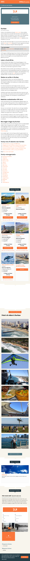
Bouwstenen (5, 170)
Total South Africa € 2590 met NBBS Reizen (11, 143)
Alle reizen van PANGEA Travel (22, 250)
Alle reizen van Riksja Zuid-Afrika (8, 250)
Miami (5, 43)
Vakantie (4, 162)
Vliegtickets (5, 158)
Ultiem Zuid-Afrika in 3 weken (8, 264)
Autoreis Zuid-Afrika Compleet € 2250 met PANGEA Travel (14, 148)
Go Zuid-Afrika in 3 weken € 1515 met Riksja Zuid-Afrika (13, 146)
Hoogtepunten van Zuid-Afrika (21, 205)
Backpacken (5, 179)
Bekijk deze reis (7, 217)
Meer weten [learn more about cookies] (4, 559)
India (21, 38)
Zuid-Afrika (10, 43)
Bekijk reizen (15, 22)
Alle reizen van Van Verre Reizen (22, 219)
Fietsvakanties (5, 175)
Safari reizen (5, 165)
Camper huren (5, 159)
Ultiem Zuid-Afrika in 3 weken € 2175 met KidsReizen (13, 149)
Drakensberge (3, 131)
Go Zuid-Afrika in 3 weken (7, 234)
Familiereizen (5, 176)
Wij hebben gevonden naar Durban (20, 265)
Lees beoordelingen (15, 19)
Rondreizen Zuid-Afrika (7, 156)
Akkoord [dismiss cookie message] (25, 557)
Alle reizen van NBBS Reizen (8, 219)
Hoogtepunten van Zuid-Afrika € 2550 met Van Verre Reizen (14, 145)
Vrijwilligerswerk (6, 172)
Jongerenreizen (6, 178)
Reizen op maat (5, 160)
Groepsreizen (5, 166)
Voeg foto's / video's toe (15, 311)
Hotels (4, 180)
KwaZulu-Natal (18, 32)
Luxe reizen (5, 169)
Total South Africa (5, 205)
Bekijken (22, 269)
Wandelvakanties (6, 182)
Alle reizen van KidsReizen (8, 279)
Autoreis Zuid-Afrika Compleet (20, 235)
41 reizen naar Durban (10, 49)
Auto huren (5, 168)
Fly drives (4, 163)
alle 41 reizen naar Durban (8, 151)
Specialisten (5, 173)
